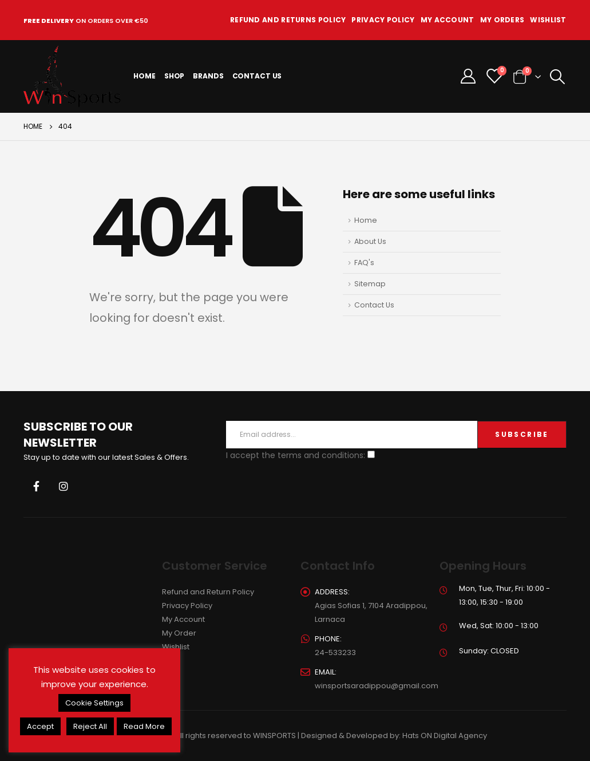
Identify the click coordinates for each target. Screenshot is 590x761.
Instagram (63, 486)
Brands (208, 76)
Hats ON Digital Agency (444, 735)
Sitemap (370, 284)
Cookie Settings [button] (94, 702)
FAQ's (364, 262)
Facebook (36, 486)
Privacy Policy (382, 20)
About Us (370, 241)
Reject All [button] (90, 726)
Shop (174, 76)
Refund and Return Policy (208, 591)
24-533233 (335, 652)
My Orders (502, 20)
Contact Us (257, 76)
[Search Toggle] (558, 76)
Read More (144, 726)
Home (144, 76)
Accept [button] (40, 726)
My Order (179, 633)
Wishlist (548, 20)
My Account (447, 20)
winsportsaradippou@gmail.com (376, 685)
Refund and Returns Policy (288, 20)
